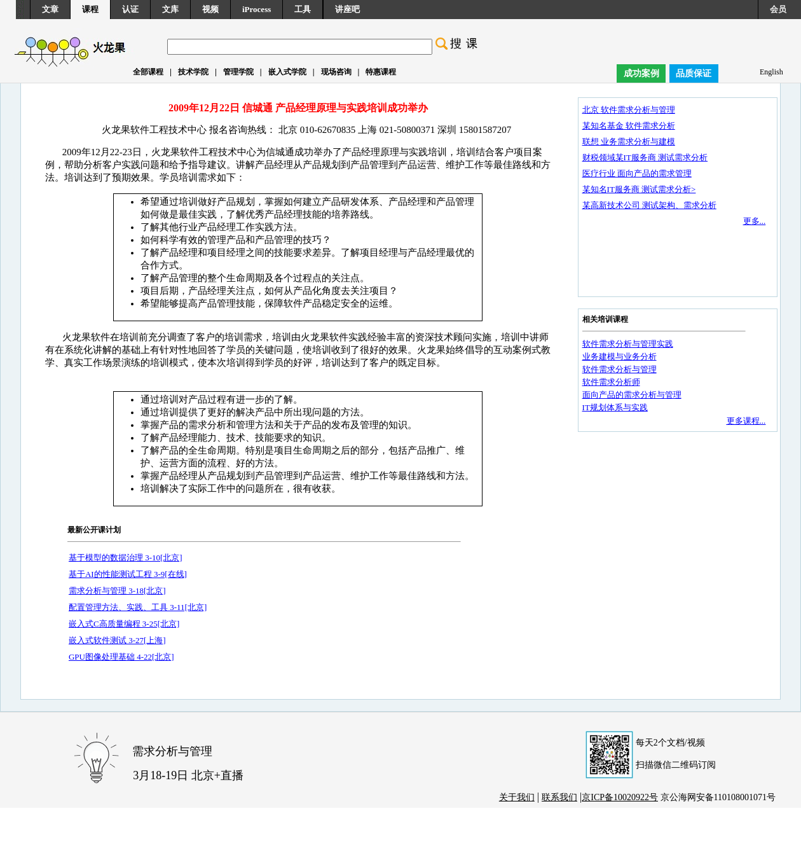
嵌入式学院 (287, 71)
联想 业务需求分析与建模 (628, 141)
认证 (130, 9)
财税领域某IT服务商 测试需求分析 (645, 157)
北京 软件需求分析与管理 (628, 109)
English (771, 71)
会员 (778, 9)
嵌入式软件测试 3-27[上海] (117, 640)
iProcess (256, 9)
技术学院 (193, 71)
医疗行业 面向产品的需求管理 (637, 173)
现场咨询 (336, 71)
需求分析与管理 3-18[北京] (117, 590)
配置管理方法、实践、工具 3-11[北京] (138, 607)
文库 (170, 9)
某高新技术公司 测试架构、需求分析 (649, 205)
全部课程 (148, 71)
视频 (210, 9)
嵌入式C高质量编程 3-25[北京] (124, 623)
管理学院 (238, 71)
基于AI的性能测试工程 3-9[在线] (128, 574)
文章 (50, 9)
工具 (302, 9)
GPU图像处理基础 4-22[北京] (121, 657)
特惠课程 (381, 71)
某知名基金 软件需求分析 (628, 125)
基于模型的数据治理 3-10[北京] (125, 557)
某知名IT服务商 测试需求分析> (639, 189)
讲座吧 (347, 9)
